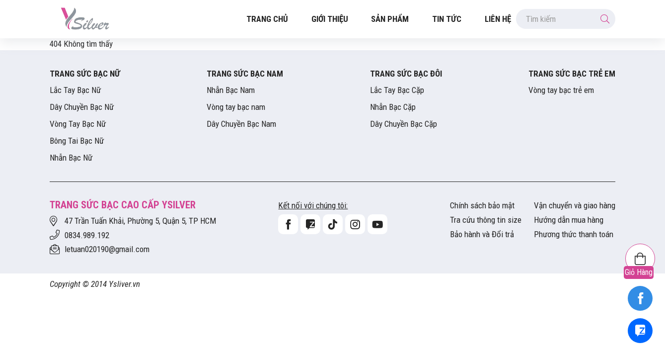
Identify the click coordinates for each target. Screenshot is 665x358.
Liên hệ (498, 19)
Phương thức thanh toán (573, 234)
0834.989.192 (87, 235)
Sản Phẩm (390, 19)
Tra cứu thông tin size (485, 220)
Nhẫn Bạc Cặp (393, 107)
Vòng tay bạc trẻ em (561, 90)
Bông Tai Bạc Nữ (77, 141)
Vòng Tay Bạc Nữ (78, 124)
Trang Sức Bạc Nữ (85, 74)
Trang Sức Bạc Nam (245, 74)
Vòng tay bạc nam (236, 107)
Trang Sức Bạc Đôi (406, 74)
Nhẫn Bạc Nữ (71, 158)
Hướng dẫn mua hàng (568, 220)
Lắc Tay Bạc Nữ (75, 90)
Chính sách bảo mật (482, 205)
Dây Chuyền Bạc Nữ (82, 107)
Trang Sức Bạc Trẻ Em (571, 74)
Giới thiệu (329, 19)
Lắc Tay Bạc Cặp (397, 90)
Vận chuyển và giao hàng (574, 205)
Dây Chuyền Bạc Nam (241, 124)
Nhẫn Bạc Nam (231, 90)
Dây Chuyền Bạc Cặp (403, 124)
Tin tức (446, 19)
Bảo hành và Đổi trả (482, 234)
